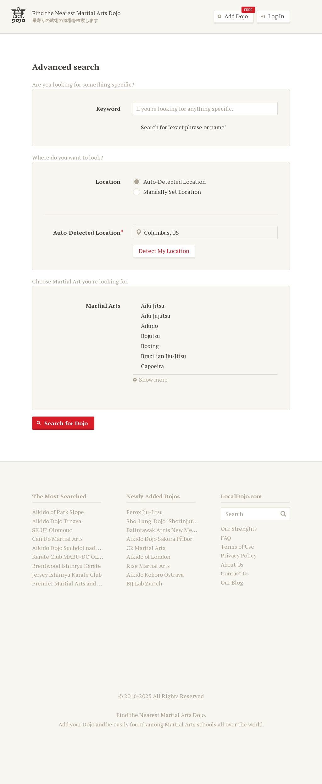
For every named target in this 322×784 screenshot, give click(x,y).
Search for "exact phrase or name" (179, 127)
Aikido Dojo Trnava (56, 521)
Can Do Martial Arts (57, 538)
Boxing (146, 346)
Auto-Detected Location (170, 181)
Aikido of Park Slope (58, 512)
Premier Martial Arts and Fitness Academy (86, 583)
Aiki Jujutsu (151, 315)
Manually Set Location (168, 191)
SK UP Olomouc (52, 530)
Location (108, 181)
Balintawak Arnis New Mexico (164, 530)
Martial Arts (103, 305)
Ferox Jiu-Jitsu (144, 512)
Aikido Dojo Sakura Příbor (159, 538)
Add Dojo (233, 16)
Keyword (108, 108)
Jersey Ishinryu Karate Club (67, 574)
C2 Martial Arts (145, 548)
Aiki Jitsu (148, 305)
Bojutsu (146, 335)
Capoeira (148, 366)
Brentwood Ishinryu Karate (66, 565)
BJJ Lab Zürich (144, 583)
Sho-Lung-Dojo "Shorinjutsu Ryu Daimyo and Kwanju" (194, 521)
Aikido (145, 325)
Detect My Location (164, 251)
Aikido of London (148, 556)
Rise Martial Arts (148, 565)
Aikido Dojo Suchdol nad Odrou (72, 548)
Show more (150, 379)
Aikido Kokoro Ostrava (155, 574)
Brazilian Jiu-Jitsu (159, 356)
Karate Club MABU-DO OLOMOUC (75, 556)
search (283, 513)
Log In (270, 16)
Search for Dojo (60, 423)
